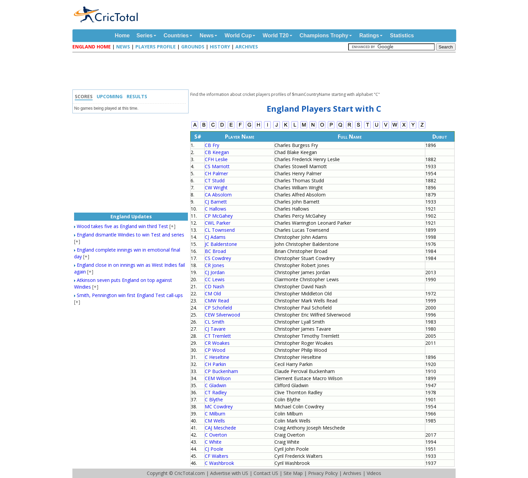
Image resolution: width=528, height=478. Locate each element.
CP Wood (215, 350)
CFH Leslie (216, 159)
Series (144, 35)
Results (137, 96)
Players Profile (155, 46)
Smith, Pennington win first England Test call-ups (130, 295)
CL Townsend (220, 230)
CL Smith (214, 322)
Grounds (192, 46)
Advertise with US (229, 473)
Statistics (402, 35)
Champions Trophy (324, 35)
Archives (246, 46)
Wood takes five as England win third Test (122, 226)
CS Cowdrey (218, 258)
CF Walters (216, 456)
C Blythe (214, 399)
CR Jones (214, 265)
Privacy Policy (323, 473)
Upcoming (110, 96)
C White (213, 442)
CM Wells (215, 420)
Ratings (369, 35)
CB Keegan (217, 152)
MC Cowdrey (219, 406)
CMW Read (217, 300)
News (207, 35)
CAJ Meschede (220, 428)
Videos (374, 473)
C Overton (216, 435)
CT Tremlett (218, 336)
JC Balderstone (221, 244)
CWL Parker (217, 223)
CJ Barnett (216, 201)
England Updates (131, 216)
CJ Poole (214, 449)
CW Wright (216, 187)
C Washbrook (219, 463)
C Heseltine (217, 357)
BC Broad (215, 251)
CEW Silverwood (222, 314)
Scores (84, 96)
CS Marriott (217, 166)
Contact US (266, 473)
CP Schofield (218, 307)
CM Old (213, 293)
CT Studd (215, 180)
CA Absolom (218, 194)
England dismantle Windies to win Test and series (130, 234)
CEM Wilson (218, 378)
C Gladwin (215, 385)
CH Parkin (215, 364)
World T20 (276, 35)
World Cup (238, 35)
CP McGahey (219, 216)
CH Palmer (216, 173)
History (220, 46)
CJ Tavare (215, 329)
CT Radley (216, 392)
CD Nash (214, 286)
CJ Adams (215, 237)
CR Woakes (217, 343)
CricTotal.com (189, 473)
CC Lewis (215, 279)
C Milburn (215, 413)
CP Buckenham (221, 371)
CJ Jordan (215, 272)
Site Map (293, 473)
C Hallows (215, 209)
